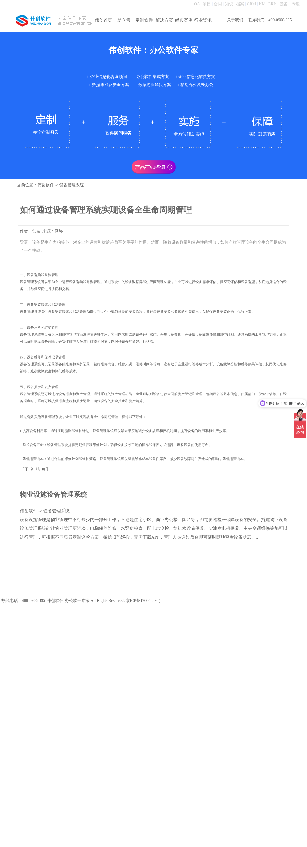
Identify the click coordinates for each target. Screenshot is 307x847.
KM (262, 4)
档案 (240, 4)
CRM (251, 4)
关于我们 (235, 20)
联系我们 (256, 20)
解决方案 (164, 20)
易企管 (123, 20)
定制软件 (144, 20)
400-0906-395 (280, 20)
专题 (296, 4)
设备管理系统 (71, 185)
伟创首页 (103, 20)
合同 (218, 4)
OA (197, 4)
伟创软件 (45, 185)
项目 (207, 4)
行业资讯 (203, 20)
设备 (284, 4)
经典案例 (184, 20)
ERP (272, 4)
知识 (229, 4)
